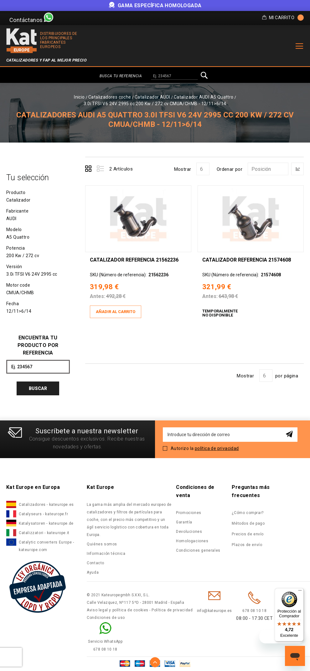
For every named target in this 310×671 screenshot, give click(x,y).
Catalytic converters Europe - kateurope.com (46, 546)
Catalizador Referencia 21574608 (246, 260)
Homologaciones (192, 541)
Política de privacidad (172, 610)
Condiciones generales (198, 550)
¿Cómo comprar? (247, 513)
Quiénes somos (102, 544)
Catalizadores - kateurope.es (46, 504)
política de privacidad (217, 448)
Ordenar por (229, 169)
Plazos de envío (247, 545)
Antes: (97, 296)
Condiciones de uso (106, 617)
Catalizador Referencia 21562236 (134, 260)
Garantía (184, 522)
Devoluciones (189, 531)
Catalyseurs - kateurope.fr (43, 514)
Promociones (188, 513)
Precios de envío (248, 534)
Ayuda (93, 572)
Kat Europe (100, 487)
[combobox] (174, 76)
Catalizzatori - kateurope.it (44, 533)
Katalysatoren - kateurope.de (46, 523)
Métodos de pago (248, 523)
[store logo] (21, 40)
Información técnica (106, 553)
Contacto (95, 563)
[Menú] (300, 592)
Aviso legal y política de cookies (117, 610)
